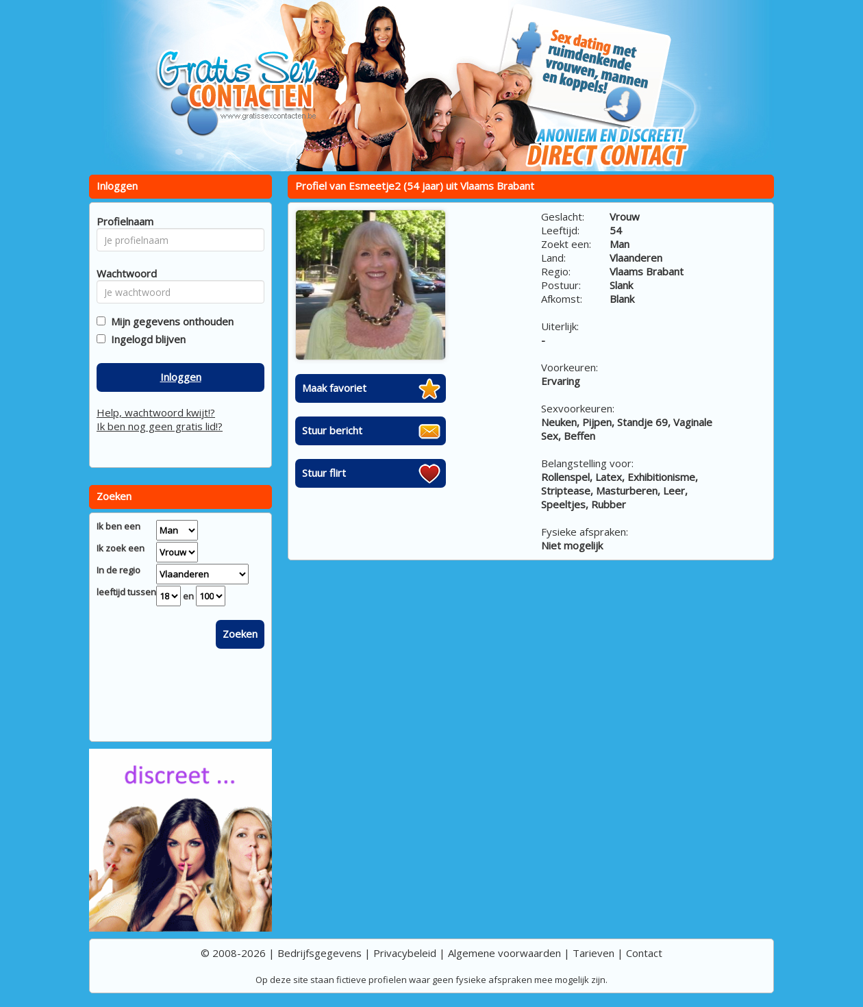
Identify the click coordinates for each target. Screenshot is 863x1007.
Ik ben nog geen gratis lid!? (160, 426)
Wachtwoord (123, 273)
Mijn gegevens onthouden (169, 321)
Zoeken (240, 634)
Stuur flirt (324, 473)
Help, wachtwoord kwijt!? (156, 412)
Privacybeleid (404, 953)
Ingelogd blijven (145, 339)
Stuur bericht (332, 430)
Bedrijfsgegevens (319, 953)
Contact (644, 953)
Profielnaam (123, 221)
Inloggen (180, 377)
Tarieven (593, 953)
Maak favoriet (334, 388)
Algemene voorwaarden (504, 953)
